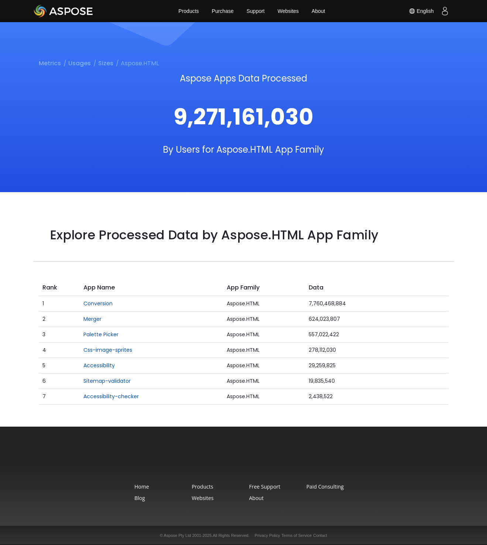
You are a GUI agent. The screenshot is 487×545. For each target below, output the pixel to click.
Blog (139, 497)
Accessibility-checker (111, 396)
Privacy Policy (267, 535)
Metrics (50, 63)
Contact (320, 535)
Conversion (98, 303)
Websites (288, 11)
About (318, 11)
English (421, 11)
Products (188, 11)
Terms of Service (296, 535)
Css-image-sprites (107, 350)
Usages (79, 63)
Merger (92, 319)
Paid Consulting (325, 486)
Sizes (105, 63)
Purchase (223, 11)
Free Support (264, 486)
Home (141, 486)
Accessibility (99, 365)
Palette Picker (101, 334)
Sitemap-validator (107, 381)
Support (256, 11)
